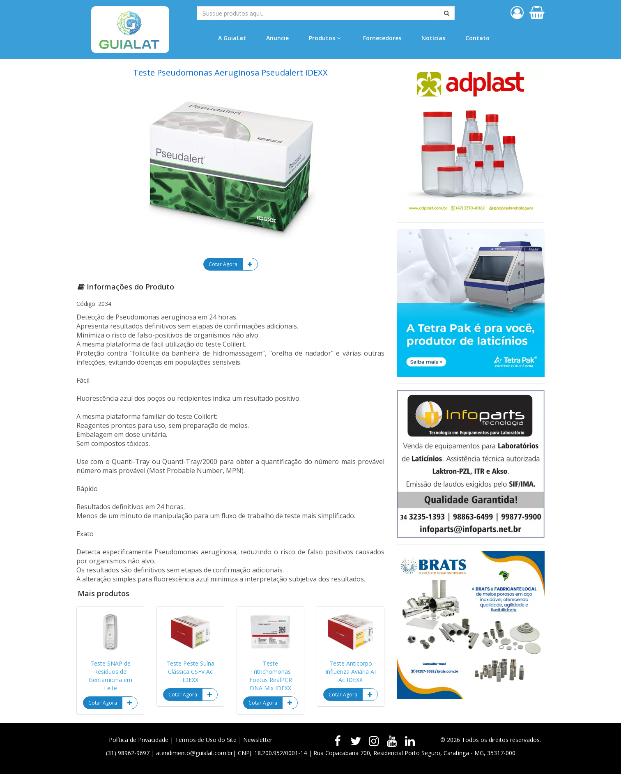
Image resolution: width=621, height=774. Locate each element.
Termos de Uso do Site (206, 740)
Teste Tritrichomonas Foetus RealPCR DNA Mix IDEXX (270, 675)
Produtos (324, 38)
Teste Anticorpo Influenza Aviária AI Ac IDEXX (350, 671)
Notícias (433, 38)
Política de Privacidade (138, 740)
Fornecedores (382, 38)
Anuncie (277, 38)
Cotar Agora (223, 264)
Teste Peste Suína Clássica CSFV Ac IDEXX (190, 671)
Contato (477, 38)
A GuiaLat (232, 38)
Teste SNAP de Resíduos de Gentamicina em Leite (110, 675)
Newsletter (257, 740)
